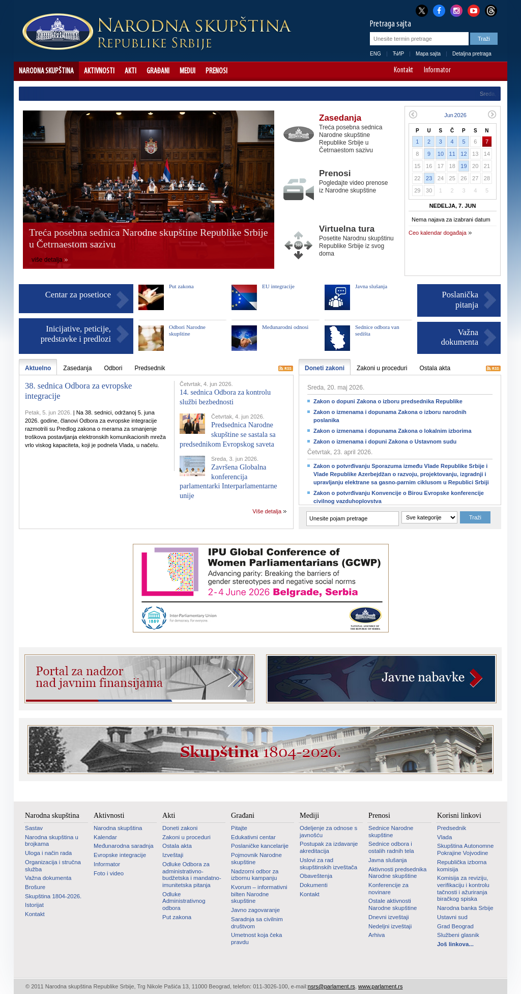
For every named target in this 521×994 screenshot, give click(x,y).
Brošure (35, 887)
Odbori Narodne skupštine (187, 330)
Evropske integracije (120, 855)
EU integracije (278, 286)
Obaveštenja (316, 876)
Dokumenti (314, 885)
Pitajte (239, 828)
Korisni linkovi (459, 815)
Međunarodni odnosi (285, 327)
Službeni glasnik (458, 935)
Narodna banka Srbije (465, 908)
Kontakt (403, 70)
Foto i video (109, 873)
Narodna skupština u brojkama (51, 840)
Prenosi (216, 71)
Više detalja (266, 511)
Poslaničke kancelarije (259, 846)
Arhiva (376, 935)
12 (463, 154)
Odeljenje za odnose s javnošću (328, 831)
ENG (375, 54)
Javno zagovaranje (255, 910)
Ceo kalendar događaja (438, 233)
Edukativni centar (253, 837)
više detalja (47, 259)
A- (466, 71)
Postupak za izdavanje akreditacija (329, 847)
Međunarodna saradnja (124, 846)
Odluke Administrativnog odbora (184, 901)
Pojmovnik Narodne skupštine (256, 858)
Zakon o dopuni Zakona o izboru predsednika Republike (387, 401)
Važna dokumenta (459, 337)
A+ (480, 71)
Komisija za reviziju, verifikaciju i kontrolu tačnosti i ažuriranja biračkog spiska (463, 888)
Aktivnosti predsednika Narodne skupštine (397, 872)
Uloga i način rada (48, 853)
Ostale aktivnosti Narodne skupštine (392, 904)
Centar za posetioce (78, 294)
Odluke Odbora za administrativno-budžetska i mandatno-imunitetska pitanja (191, 874)
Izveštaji (172, 855)
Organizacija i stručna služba (53, 865)
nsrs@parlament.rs (331, 986)
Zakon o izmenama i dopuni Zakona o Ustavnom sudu (384, 441)
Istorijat (34, 905)
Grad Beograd (455, 926)
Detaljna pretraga (471, 54)
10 (441, 154)
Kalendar (105, 837)
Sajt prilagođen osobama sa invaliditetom (495, 71)
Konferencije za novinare (388, 888)
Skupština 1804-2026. (53, 896)
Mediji (187, 71)
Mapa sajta (428, 54)
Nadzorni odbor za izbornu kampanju (254, 874)
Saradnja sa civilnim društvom (257, 922)
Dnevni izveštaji (388, 917)
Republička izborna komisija (461, 865)
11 (452, 154)
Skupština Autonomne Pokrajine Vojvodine (465, 849)
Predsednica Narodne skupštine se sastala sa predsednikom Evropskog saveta (228, 434)
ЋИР (398, 54)
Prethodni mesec (413, 114)
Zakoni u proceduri (186, 837)
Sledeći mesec (492, 114)
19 (463, 166)
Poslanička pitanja (460, 300)
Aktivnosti (99, 71)
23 (429, 178)
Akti (130, 71)
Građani (158, 71)
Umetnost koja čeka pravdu (256, 938)
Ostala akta (177, 846)
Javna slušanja (371, 286)
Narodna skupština (46, 71)
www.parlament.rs (380, 986)
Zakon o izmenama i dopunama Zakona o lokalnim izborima (392, 431)
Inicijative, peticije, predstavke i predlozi (76, 334)
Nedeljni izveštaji (390, 926)
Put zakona (181, 286)
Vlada (444, 837)
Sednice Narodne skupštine (390, 831)
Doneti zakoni (179, 828)
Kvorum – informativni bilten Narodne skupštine (259, 894)
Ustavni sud (452, 917)
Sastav (34, 828)
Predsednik (451, 828)
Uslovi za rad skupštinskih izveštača (328, 863)
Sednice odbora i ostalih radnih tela (391, 847)
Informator (437, 70)
